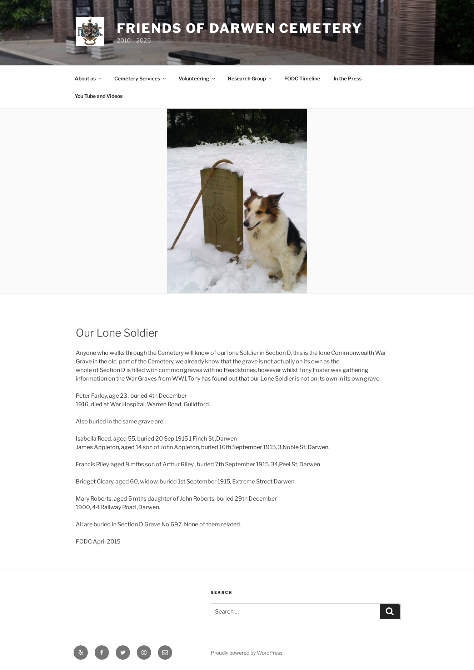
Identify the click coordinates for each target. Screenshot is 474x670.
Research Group (250, 78)
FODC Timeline (302, 78)
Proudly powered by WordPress (247, 653)
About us (89, 78)
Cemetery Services (140, 78)
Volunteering (197, 78)
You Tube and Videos (99, 96)
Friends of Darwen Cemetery (240, 28)
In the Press (347, 78)
